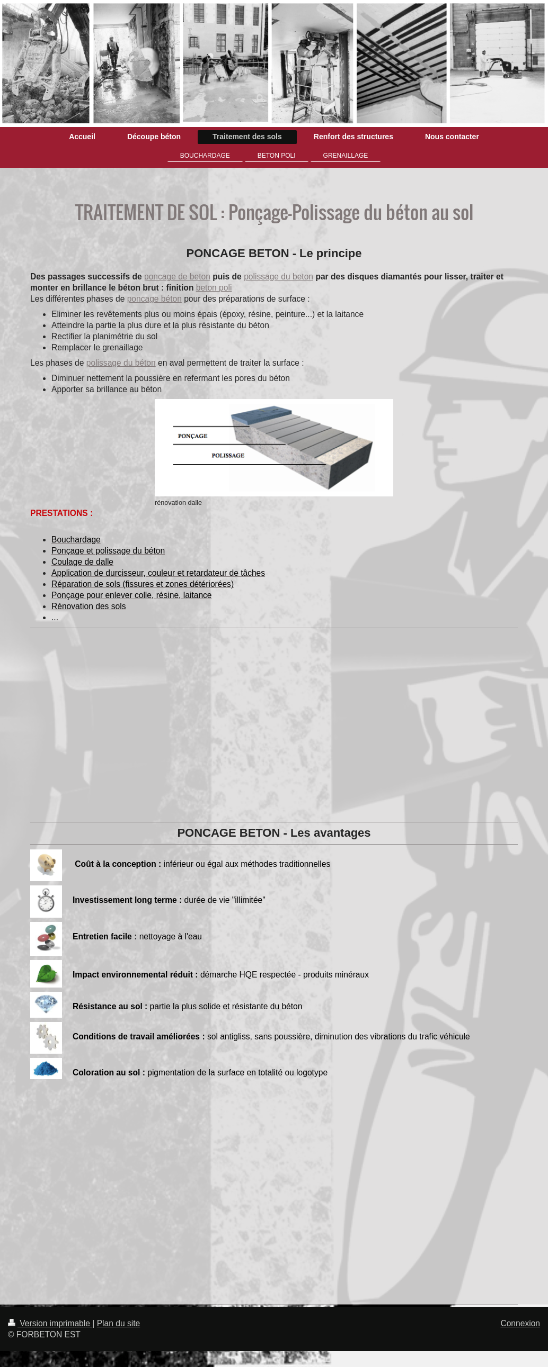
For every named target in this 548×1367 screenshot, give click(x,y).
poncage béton (154, 298)
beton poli (214, 287)
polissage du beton (278, 276)
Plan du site (118, 1323)
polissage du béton (121, 362)
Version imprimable (50, 1323)
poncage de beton (177, 276)
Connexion (520, 1323)
